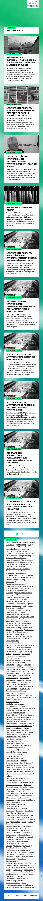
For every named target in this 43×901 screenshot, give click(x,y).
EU (7, 556)
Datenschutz (19, 630)
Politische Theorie (25, 586)
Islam (21, 748)
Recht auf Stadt (11, 715)
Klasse (24, 822)
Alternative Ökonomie (13, 649)
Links (32, 783)
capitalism (24, 843)
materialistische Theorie (14, 643)
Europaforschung (25, 556)
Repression (10, 608)
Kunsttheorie (10, 767)
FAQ (25, 741)
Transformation (11, 562)
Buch (8, 802)
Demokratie (10, 545)
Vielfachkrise (21, 604)
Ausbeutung (10, 754)
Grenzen (9, 597)
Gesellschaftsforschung (14, 885)
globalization (26, 730)
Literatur (30, 669)
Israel (18, 817)
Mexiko (24, 625)
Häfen (21, 881)
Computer (9, 634)
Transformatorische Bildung (16, 691)
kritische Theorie (29, 543)
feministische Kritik (13, 883)
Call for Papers (11, 697)
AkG (25, 606)
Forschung (28, 652)
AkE (15, 647)
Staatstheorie (21, 545)
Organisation (24, 678)
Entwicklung (10, 878)
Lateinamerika (11, 571)
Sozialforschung (11, 724)
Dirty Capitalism (25, 763)
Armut (16, 687)
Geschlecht (30, 837)
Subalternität (21, 878)
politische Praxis (12, 706)
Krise (8, 543)
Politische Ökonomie (13, 549)
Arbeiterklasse (11, 750)
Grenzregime (10, 595)
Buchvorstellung (12, 763)
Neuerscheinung (11, 783)
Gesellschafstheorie (13, 625)
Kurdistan (9, 837)
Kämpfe (22, 612)
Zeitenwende (29, 630)
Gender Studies (17, 769)
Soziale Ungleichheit (13, 700)
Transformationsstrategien (15, 584)
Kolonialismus (17, 887)
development (21, 867)
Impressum (30, 695)
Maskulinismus (20, 721)
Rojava (28, 854)
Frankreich (26, 833)
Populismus (10, 800)
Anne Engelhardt (26, 745)
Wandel (22, 874)
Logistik (19, 665)
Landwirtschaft (18, 774)
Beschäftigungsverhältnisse (15, 704)
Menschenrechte (11, 830)
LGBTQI (8, 870)
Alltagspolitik (29, 863)
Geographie (10, 828)
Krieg (17, 634)
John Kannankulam (19, 632)
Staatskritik (10, 841)
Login (18, 896)
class (25, 828)
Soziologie (20, 854)
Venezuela (23, 787)
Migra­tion (26, 846)
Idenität (31, 787)
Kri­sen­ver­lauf (24, 830)
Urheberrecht (20, 743)
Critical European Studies (23, 593)
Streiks (8, 632)
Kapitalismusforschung (14, 780)
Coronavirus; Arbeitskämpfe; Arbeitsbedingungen (16, 805)
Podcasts (24, 809)
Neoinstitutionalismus (14, 785)
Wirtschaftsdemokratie (26, 697)
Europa (21, 547)
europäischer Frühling (14, 739)
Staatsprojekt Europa (25, 645)
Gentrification (17, 728)
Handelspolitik (21, 732)
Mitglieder (22, 737)
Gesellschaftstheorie (27, 617)
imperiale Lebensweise (20, 577)
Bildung (9, 567)
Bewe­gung (27, 793)
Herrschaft (10, 564)
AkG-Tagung (21, 667)
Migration (25, 549)
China (31, 606)
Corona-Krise (10, 656)
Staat (26, 551)
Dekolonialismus (27, 857)
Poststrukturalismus (13, 824)
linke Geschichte (11, 612)
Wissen (8, 796)
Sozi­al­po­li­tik (24, 671)
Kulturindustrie (11, 737)
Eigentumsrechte (12, 789)
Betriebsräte (21, 819)
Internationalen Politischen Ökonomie (19, 726)
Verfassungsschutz (12, 702)
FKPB (29, 545)
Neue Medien (29, 811)
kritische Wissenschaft (23, 564)
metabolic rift (29, 774)
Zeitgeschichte (22, 693)
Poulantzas (27, 785)
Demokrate (27, 719)
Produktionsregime (12, 641)
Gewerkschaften (11, 586)
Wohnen (9, 713)
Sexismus (21, 813)
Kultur (8, 654)
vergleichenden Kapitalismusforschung (19, 872)
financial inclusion (12, 745)
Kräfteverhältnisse (12, 615)
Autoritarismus (11, 547)
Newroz (30, 874)
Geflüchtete (22, 798)
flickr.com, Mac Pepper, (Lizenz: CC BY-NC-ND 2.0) (42, 882)
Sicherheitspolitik (12, 735)
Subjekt (24, 599)
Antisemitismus (23, 850)
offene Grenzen (23, 682)
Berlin (8, 887)
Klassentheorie (11, 652)
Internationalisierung (20, 684)
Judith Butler (22, 750)
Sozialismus (22, 656)
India (19, 767)
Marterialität (27, 826)
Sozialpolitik (18, 870)
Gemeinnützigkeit (23, 841)
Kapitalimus (10, 680)
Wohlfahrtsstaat (24, 676)
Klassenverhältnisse (26, 815)
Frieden (8, 647)
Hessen (26, 601)
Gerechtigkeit (19, 837)
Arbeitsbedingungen (13, 658)
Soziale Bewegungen (13, 560)
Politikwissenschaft (13, 599)
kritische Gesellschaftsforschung (17, 778)
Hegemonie (10, 573)
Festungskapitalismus (13, 606)
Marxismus (29, 553)
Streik (17, 857)
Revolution (10, 811)
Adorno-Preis (18, 772)
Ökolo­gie (9, 591)
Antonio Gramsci (12, 617)
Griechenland (28, 870)
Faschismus (10, 665)
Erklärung (31, 667)
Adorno (15, 796)
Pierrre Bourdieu (26, 796)
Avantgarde (16, 802)
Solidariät (19, 811)
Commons (16, 654)
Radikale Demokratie (13, 833)
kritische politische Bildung (15, 580)
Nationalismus (11, 835)
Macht (15, 663)
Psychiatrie (10, 711)
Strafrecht (9, 765)
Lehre (30, 724)
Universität (10, 582)
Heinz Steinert (19, 597)
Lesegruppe (31, 819)
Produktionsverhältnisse (14, 759)
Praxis (24, 883)
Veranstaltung (11, 645)
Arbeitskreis (26, 817)
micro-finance (25, 789)
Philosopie (27, 665)
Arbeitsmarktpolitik (13, 621)
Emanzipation (21, 573)
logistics (9, 717)
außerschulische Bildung (25, 800)
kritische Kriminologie (14, 719)
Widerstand (25, 615)
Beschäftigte (10, 876)
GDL (7, 822)
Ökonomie (25, 639)
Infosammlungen (12, 865)
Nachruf (21, 695)
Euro (8, 769)
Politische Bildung (20, 591)
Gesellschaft (10, 667)
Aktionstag (10, 791)
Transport (23, 724)
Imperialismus (11, 695)
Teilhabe (9, 776)
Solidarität (22, 571)
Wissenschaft (10, 859)
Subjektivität (27, 628)
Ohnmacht (23, 761)
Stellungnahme (11, 619)
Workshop (19, 608)
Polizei (28, 680)
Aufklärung (28, 715)
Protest (21, 575)
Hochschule (10, 604)
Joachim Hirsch (26, 735)
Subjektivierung (11, 748)
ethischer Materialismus (14, 863)
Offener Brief (10, 867)
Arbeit (8, 577)
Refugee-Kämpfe (11, 689)
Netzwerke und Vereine (24, 839)
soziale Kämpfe (11, 575)
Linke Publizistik (11, 848)
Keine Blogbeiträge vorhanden (16, 752)
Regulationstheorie (12, 636)
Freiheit (9, 772)
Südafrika (9, 623)
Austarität (23, 848)
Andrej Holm (10, 693)
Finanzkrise (24, 706)
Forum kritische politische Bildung (18, 610)
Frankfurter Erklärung (27, 852)
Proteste (25, 621)
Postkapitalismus (12, 874)
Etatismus (9, 721)
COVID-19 (9, 601)
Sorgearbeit (26, 654)
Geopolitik (17, 846)
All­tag (26, 769)
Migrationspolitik (12, 671)
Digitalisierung (26, 636)
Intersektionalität (12, 669)
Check (8, 774)
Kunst (28, 597)
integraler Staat (25, 689)
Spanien (30, 604)
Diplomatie (10, 817)
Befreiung (9, 593)
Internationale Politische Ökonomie (18, 569)
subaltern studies (30, 887)
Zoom (8, 728)
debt (7, 813)
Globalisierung (19, 553)
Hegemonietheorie (23, 595)
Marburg (9, 630)
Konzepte (28, 772)
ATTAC (26, 728)
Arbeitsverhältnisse (13, 639)
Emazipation (24, 783)
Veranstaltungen (12, 787)
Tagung (8, 553)
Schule (31, 822)
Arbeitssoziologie (12, 678)
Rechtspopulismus (24, 647)
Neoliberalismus (27, 560)
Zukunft (22, 663)
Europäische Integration (23, 623)
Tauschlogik (10, 854)
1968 (22, 634)
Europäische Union (25, 562)
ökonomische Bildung (13, 628)
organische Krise (19, 713)
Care (20, 619)
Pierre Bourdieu (11, 852)
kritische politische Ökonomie (16, 558)
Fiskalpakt (9, 743)
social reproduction (12, 756)
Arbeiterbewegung (12, 843)
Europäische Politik (12, 809)
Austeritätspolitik (12, 588)
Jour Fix (19, 828)
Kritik (8, 551)
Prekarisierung (11, 861)
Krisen (8, 663)
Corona (30, 732)
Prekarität (9, 857)
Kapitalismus (16, 543)
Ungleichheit (15, 822)
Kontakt (31, 673)
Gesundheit (10, 839)
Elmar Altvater (21, 673)
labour (13, 813)
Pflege (30, 867)
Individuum (21, 876)
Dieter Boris (22, 859)
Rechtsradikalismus (13, 660)
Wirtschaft (10, 732)
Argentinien (10, 819)
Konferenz (28, 885)
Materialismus (11, 798)
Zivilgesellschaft (21, 711)
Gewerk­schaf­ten (11, 815)
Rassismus (29, 575)
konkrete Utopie (11, 881)
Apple (20, 652)
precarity (19, 791)
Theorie (8, 687)
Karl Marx (18, 601)
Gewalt (23, 669)
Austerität (23, 865)
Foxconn (9, 846)
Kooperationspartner (13, 826)
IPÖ (31, 577)
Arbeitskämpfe (17, 551)
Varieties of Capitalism (23, 765)
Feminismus (25, 588)
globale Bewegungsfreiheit (15, 708)
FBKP (20, 715)
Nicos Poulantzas (12, 761)
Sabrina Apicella (28, 767)
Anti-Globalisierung (13, 730)
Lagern (8, 684)
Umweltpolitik (11, 682)
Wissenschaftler (25, 687)
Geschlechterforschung (14, 793)
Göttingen (27, 649)
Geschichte (20, 754)
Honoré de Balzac (24, 835)
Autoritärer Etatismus (14, 741)
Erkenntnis (10, 673)
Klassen (23, 567)
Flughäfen (29, 708)
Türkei (16, 567)
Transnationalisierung (21, 717)
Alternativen (26, 660)
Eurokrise (13, 556)
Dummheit (20, 680)
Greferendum (10, 850)
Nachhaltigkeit (11, 676)
